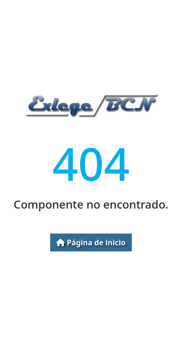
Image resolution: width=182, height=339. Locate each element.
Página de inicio (91, 242)
